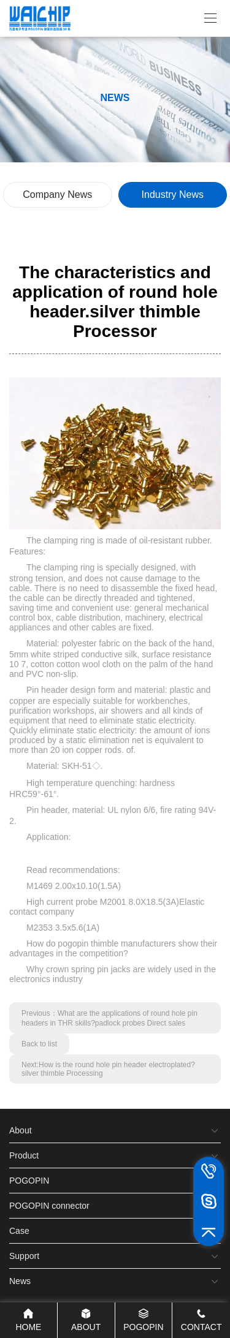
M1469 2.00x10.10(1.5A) (73, 886)
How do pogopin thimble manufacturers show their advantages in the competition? (113, 948)
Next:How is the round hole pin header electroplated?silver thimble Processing (108, 1069)
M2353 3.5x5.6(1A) (62, 927)
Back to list (39, 1044)
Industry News (173, 194)
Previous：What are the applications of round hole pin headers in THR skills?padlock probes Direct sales (109, 1018)
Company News (57, 194)
